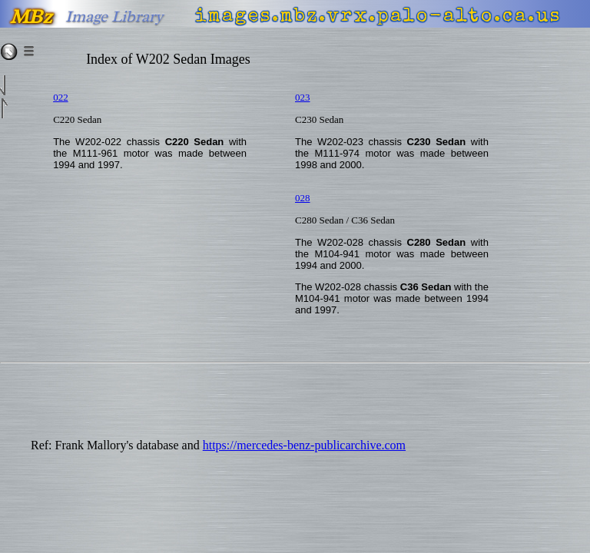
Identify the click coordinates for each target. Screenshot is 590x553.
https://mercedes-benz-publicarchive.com (304, 445)
